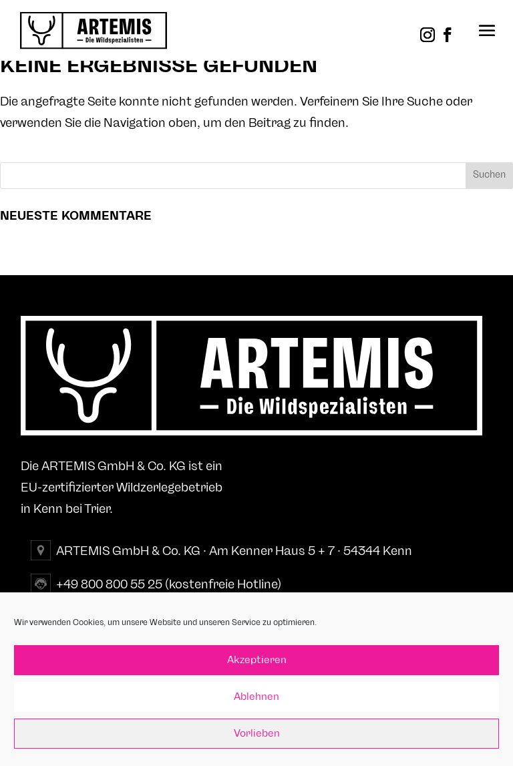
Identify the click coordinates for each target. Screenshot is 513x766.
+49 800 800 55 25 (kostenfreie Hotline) (168, 584)
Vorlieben (257, 734)
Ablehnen (256, 697)
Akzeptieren (257, 660)
